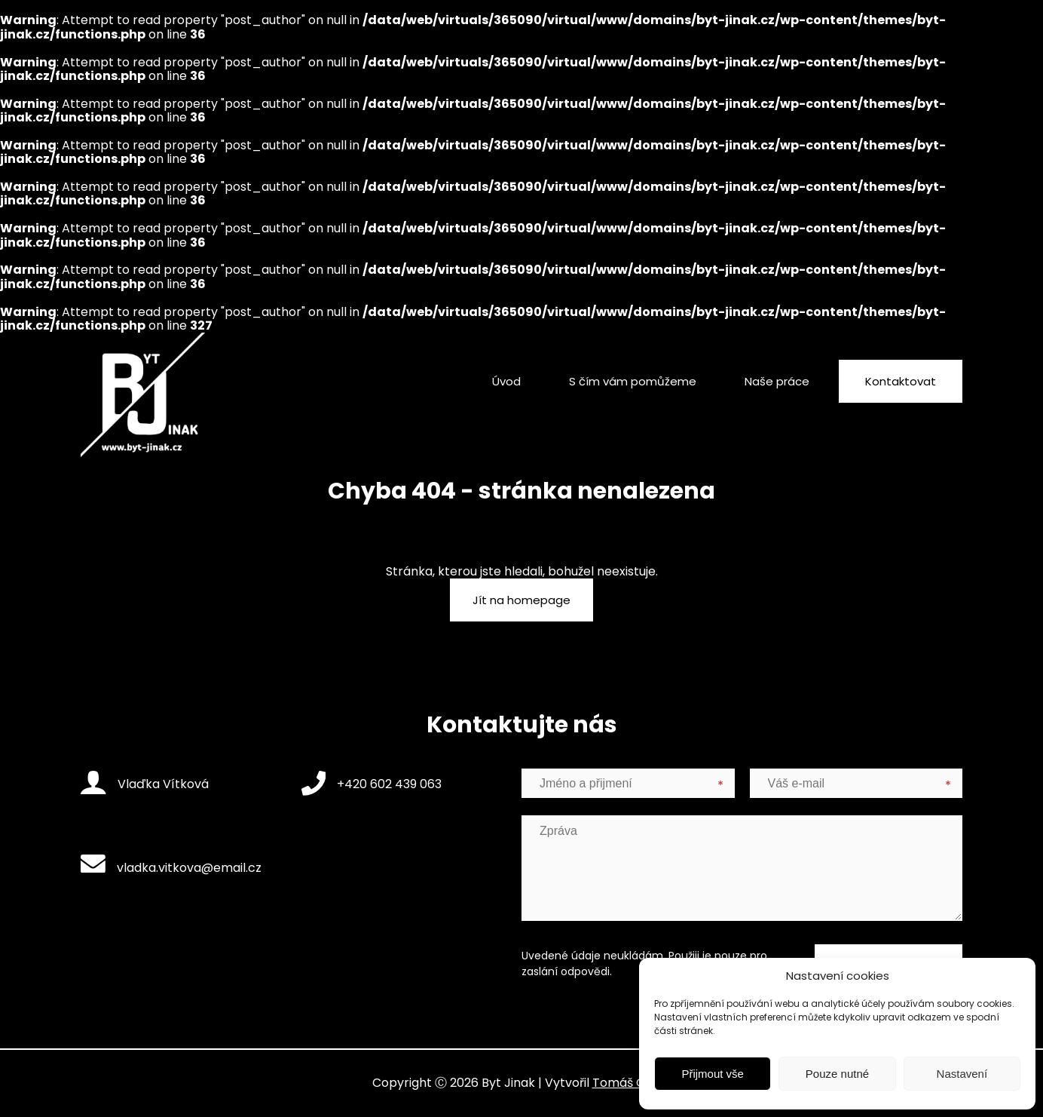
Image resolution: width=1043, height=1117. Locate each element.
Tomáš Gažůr (631, 1082)
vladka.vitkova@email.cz (171, 865)
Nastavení (962, 1073)
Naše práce (777, 381)
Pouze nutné (837, 1073)
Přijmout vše (712, 1073)
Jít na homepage (521, 600)
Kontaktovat (900, 381)
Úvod (506, 381)
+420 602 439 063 (371, 783)
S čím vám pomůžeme (632, 381)
